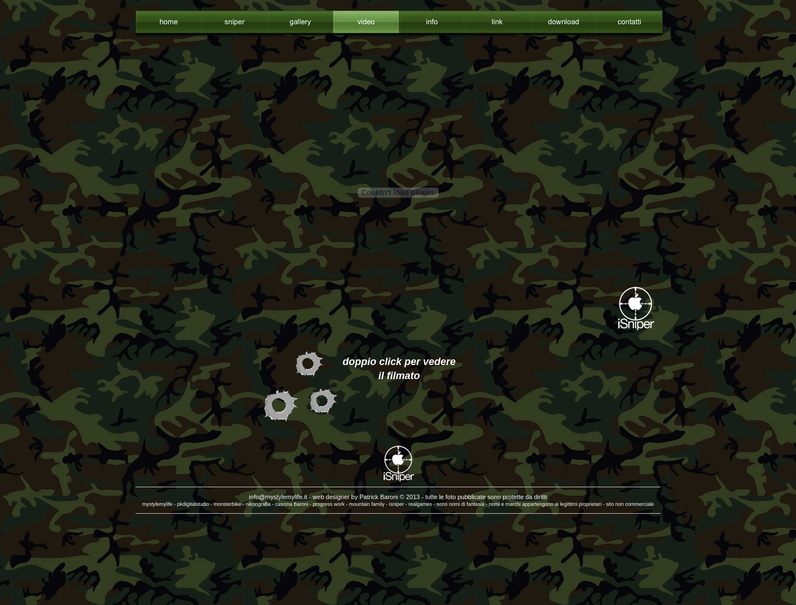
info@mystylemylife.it (278, 496)
